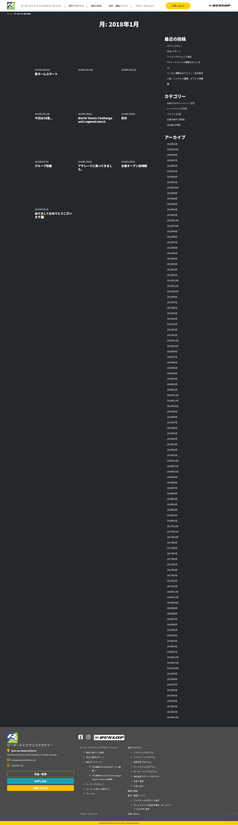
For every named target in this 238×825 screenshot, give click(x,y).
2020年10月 (172, 346)
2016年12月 (172, 591)
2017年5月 (172, 564)
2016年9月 (172, 608)
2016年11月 (172, 597)
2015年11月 (172, 662)
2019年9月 (172, 411)
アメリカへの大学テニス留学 (146, 800)
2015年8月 (172, 679)
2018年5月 (172, 498)
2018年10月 (172, 471)
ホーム (9, 14)
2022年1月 (172, 275)
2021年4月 (172, 318)
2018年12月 (172, 460)
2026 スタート (174, 51)
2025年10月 (172, 149)
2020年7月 (172, 356)
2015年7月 (172, 684)
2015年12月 (172, 657)
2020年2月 (172, 384)
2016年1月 (172, 651)
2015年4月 (172, 700)
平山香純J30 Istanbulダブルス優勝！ (106, 768)
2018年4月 (172, 504)
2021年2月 (172, 329)
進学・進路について (118, 5)
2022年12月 (172, 220)
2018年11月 (172, 466)
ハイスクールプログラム (144, 757)
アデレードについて (144, 5)
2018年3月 (172, 509)
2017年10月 (172, 537)
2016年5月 (172, 629)
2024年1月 (172, 182)
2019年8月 (172, 416)
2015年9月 (172, 673)
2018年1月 (172, 520)
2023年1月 (172, 214)
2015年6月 (172, 690)
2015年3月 (172, 706)
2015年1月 (172, 711)
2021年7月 (172, 302)
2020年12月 (172, 340)
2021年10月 (172, 291)
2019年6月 (172, 427)
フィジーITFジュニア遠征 (179, 56)
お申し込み (40, 781)
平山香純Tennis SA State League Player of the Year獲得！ (106, 777)
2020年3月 (172, 378)
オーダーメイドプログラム (145, 771)
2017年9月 (172, 542)
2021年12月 (172, 280)
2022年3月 (172, 264)
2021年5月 (172, 313)
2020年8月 (172, 351)
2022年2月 (172, 269)
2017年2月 (172, 580)
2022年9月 (172, 231)
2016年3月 (172, 640)
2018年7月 (172, 487)
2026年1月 (172, 143)
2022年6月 (172, 247)
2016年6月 (172, 624)
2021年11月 (172, 285)
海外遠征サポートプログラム (146, 776)
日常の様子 (172, 119)
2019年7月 (172, 422)
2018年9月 (172, 477)
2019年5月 (172, 433)
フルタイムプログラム (143, 752)
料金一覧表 (40, 774)
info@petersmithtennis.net (23, 760)
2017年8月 (172, 548)
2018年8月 (172, 482)
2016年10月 (172, 602)
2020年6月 (172, 362)
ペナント (171, 114)
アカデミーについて (41, 6)
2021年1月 (172, 335)
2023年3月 (172, 209)
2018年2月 (172, 515)
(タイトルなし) (174, 45)
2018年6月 (172, 493)
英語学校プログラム (142, 762)
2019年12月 (172, 395)
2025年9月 (172, 154)
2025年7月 (172, 160)
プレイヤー (91, 793)
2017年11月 (172, 531)
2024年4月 (172, 176)
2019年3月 (172, 444)
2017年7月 (172, 553)
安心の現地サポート (95, 757)
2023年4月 (172, 204)
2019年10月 (172, 406)
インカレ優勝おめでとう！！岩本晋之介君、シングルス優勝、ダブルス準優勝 (185, 78)
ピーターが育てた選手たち (98, 789)
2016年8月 (172, 613)
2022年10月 (172, 225)
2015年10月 (172, 668)
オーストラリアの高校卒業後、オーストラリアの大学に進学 (152, 807)
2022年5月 (172, 253)
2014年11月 (172, 717)
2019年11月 (172, 400)
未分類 (170, 125)
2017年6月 (172, 558)
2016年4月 (172, 635)
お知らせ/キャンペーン (178, 103)
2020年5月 (172, 367)
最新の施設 (96, 5)
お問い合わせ (178, 5)
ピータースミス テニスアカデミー (30, 740)
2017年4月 (172, 569)
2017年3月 (172, 575)
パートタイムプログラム (144, 766)
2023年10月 (172, 187)
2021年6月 (172, 307)
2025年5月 (172, 165)
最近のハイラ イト (94, 762)
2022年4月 (172, 258)
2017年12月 (172, 526)
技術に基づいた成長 (95, 752)
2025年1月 (172, 171)
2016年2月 (172, 646)
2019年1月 (172, 455)
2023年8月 (172, 193)
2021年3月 (172, 324)
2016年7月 (172, 619)
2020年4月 (172, 373)
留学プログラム (76, 5)
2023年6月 (172, 198)
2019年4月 (172, 438)
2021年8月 (172, 296)
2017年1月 (172, 586)
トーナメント (173, 108)
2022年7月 (172, 242)
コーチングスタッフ (95, 784)
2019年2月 (172, 449)
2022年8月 (172, 236)
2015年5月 (172, 695)
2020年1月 (172, 389)
